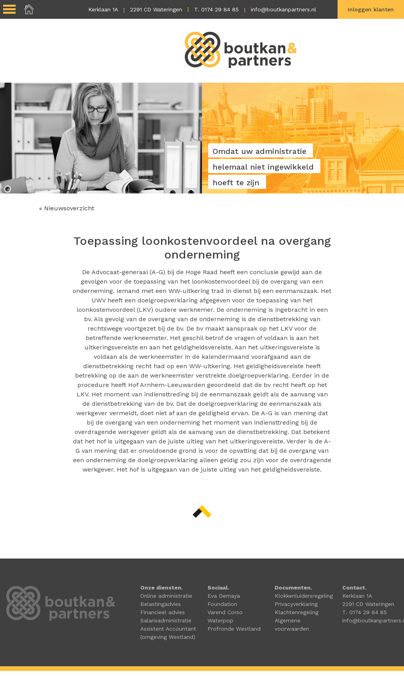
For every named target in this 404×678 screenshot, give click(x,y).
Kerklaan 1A (103, 9)
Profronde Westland (234, 629)
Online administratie (166, 596)
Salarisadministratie (165, 620)
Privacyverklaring (296, 604)
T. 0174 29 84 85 (216, 9)
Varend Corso (225, 612)
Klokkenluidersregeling (304, 596)
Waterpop (220, 620)
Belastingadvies (160, 604)
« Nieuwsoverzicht (66, 208)
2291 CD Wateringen (156, 9)
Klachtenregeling (296, 612)
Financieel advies (162, 612)
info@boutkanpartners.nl (283, 9)
